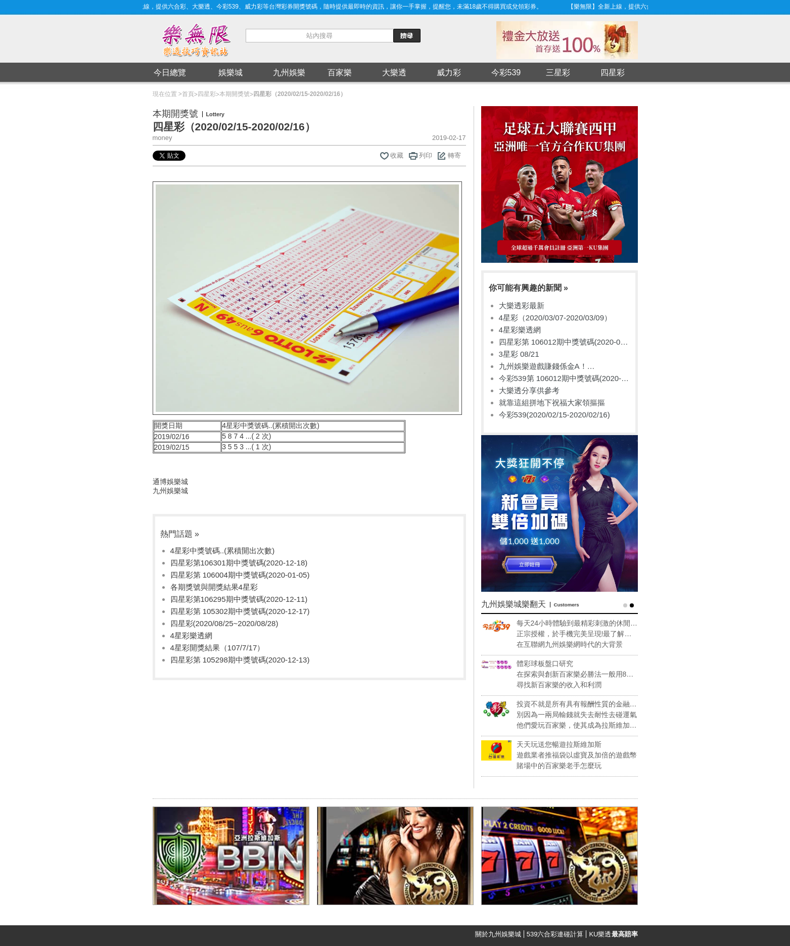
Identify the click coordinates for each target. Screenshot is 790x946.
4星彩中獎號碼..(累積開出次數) (222, 550)
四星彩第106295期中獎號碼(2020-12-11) (239, 599)
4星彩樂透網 (191, 635)
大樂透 (394, 72)
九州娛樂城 (170, 491)
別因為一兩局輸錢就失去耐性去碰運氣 (588, 715)
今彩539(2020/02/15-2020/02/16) (554, 414)
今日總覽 (170, 72)
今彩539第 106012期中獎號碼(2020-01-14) (560, 379)
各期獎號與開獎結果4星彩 (214, 587)
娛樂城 (230, 72)
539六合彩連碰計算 (555, 934)
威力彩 (449, 72)
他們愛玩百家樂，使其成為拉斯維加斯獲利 (588, 725)
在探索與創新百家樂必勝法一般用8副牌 (586, 674)
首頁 (188, 94)
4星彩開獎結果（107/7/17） (217, 647)
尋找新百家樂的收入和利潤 (570, 685)
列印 (425, 155)
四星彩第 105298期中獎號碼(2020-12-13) (240, 659)
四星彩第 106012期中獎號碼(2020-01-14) (563, 342)
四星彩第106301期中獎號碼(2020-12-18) (239, 562)
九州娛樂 (289, 72)
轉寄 (454, 155)
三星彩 (558, 72)
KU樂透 (613, 934)
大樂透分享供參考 (529, 390)
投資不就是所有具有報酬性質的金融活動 (588, 704)
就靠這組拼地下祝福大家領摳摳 (552, 402)
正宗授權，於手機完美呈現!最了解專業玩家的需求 (585, 634)
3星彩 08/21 (519, 354)
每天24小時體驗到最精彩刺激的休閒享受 (588, 623)
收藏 (396, 155)
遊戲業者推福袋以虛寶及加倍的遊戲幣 (588, 755)
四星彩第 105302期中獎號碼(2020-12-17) (240, 611)
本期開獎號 (234, 94)
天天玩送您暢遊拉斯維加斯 (570, 744)
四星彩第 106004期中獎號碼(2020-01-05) (240, 575)
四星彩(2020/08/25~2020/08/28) (224, 623)
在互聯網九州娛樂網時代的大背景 (581, 644)
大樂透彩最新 (521, 305)
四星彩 (612, 72)
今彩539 (506, 72)
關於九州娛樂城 (498, 934)
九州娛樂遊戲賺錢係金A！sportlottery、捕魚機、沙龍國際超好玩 (563, 366)
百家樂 (340, 72)
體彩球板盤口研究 (556, 663)
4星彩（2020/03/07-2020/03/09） (555, 317)
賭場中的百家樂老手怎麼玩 (570, 766)
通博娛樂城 (170, 482)
